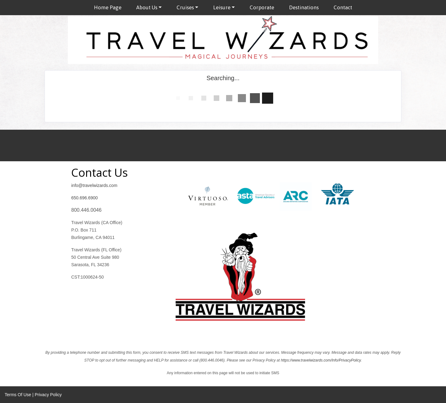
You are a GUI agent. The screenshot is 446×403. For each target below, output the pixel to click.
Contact (343, 7)
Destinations (304, 7)
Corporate (262, 7)
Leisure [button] (221, 7)
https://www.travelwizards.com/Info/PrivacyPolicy (321, 360)
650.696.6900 (84, 197)
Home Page (107, 7)
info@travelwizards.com (94, 185)
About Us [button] (146, 7)
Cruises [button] (185, 7)
